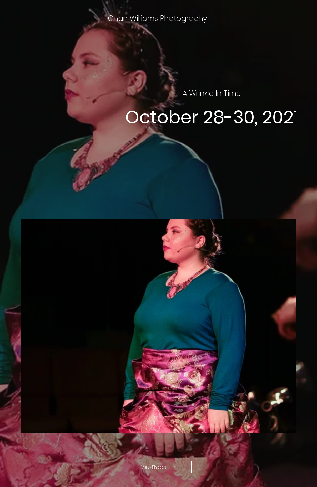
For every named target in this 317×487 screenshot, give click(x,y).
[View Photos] (159, 467)
